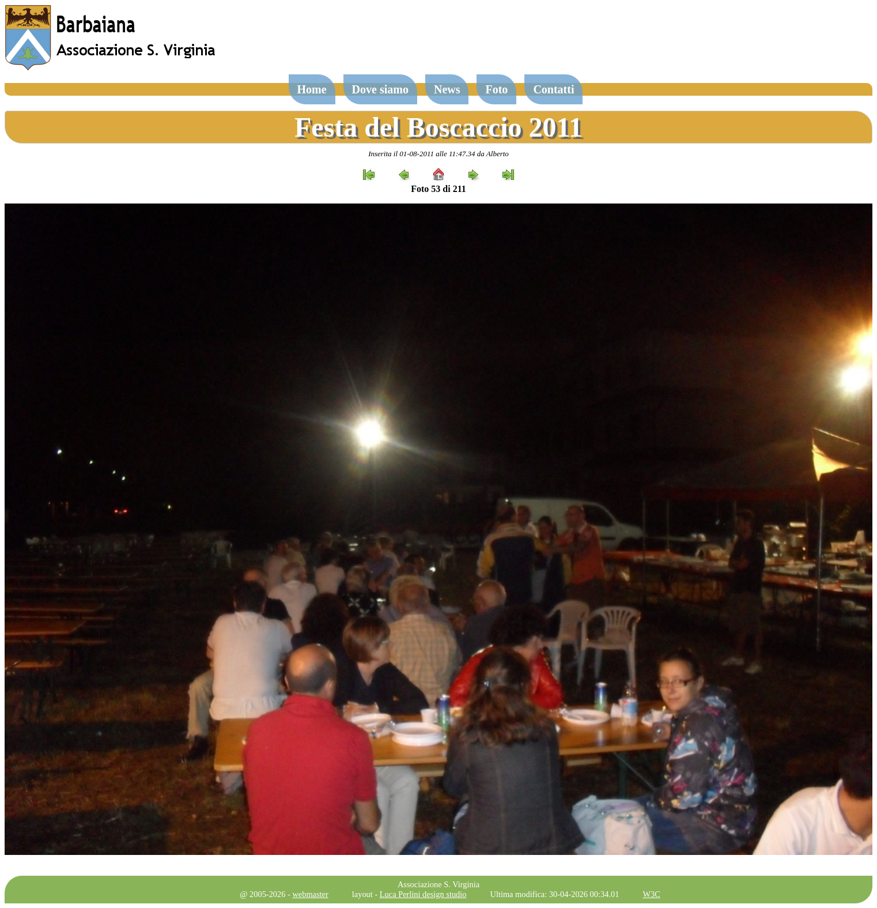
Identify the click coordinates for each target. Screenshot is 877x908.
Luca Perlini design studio (423, 894)
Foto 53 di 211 (438, 189)
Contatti (553, 89)
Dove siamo (380, 89)
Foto (496, 89)
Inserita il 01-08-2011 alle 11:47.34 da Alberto (438, 153)
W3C (651, 894)
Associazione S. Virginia (438, 884)
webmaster (310, 894)
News (447, 89)
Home (312, 89)
